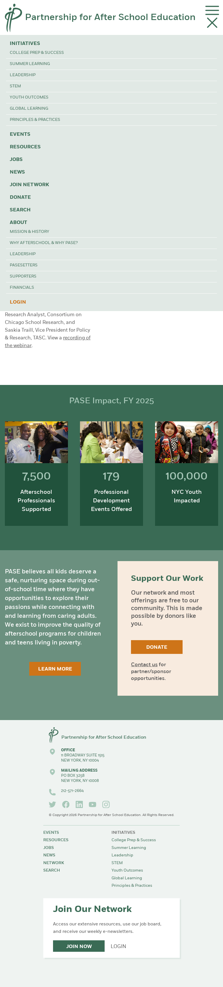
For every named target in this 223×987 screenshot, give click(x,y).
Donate (20, 197)
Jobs (16, 159)
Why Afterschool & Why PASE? (44, 243)
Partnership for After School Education (110, 17)
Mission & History (29, 232)
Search (20, 210)
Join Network (29, 184)
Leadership (23, 75)
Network (53, 863)
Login (18, 302)
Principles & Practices (35, 120)
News (17, 172)
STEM (15, 86)
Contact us (144, 665)
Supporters (23, 276)
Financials (22, 288)
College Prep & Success (37, 53)
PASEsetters (24, 265)
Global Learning (29, 109)
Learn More (55, 669)
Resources (25, 147)
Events (20, 134)
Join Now (79, 946)
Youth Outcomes (29, 97)
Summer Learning (30, 64)
